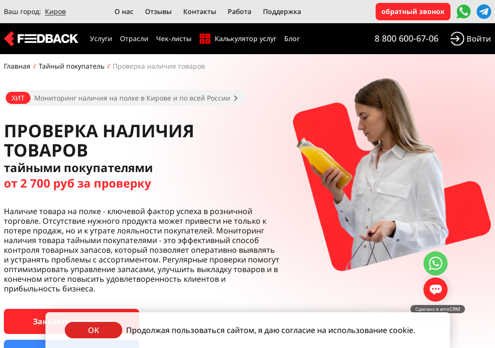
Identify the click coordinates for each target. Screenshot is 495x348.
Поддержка (282, 11)
